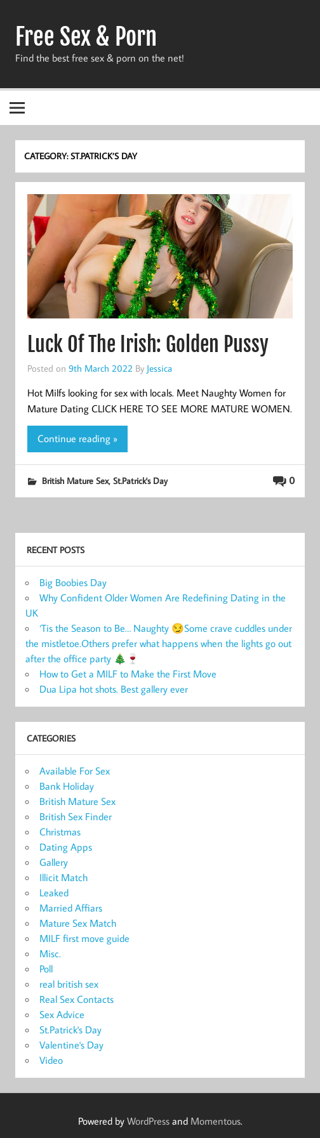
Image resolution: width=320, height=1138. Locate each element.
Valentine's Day (71, 1044)
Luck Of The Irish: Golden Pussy (148, 344)
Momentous (215, 1121)
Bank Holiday (66, 786)
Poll (46, 968)
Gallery (53, 862)
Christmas (60, 831)
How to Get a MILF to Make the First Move (128, 673)
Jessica (159, 368)
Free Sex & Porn (86, 36)
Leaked (54, 892)
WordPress (148, 1121)
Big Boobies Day (73, 582)
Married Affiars (70, 907)
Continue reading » (77, 438)
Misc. (50, 953)
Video (51, 1060)
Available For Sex (74, 770)
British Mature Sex (75, 480)
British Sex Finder (75, 816)
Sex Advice (61, 1014)
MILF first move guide (84, 938)
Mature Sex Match (77, 923)
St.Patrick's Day (140, 480)
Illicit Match (63, 877)
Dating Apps (65, 846)
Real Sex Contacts (76, 999)
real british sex (68, 984)
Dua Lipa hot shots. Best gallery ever (113, 689)
